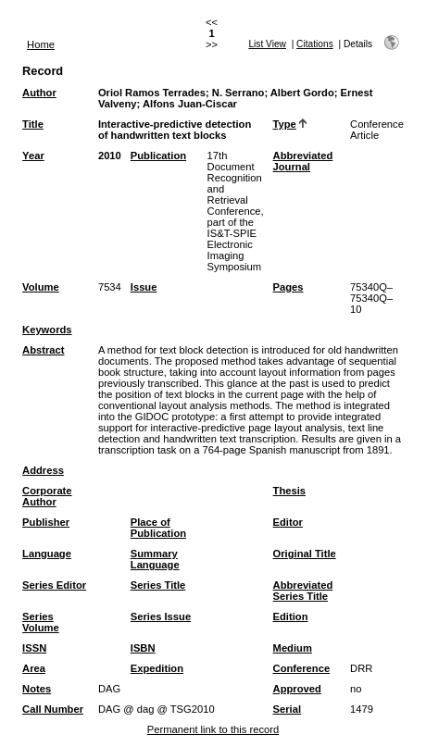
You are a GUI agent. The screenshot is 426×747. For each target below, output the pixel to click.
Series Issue (161, 616)
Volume (40, 287)
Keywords (46, 329)
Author (39, 92)
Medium (292, 648)
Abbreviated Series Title (303, 590)
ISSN (34, 648)
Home (41, 44)
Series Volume (40, 622)
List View (267, 44)
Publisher (45, 522)
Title (33, 124)
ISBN (143, 648)
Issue (144, 287)
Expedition (157, 668)
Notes (36, 688)
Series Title (158, 585)
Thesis (289, 490)
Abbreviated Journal (303, 161)
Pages (288, 287)
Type (284, 124)
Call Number (52, 709)
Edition (290, 616)
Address (43, 470)
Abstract (43, 349)
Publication (158, 155)
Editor (288, 522)
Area (33, 668)
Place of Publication (158, 528)
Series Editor (54, 585)
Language (46, 553)
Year (33, 155)
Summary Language (155, 559)
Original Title (304, 553)
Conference (302, 668)
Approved (297, 688)
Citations (314, 44)
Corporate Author (46, 496)
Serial (287, 709)
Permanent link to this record (213, 729)
